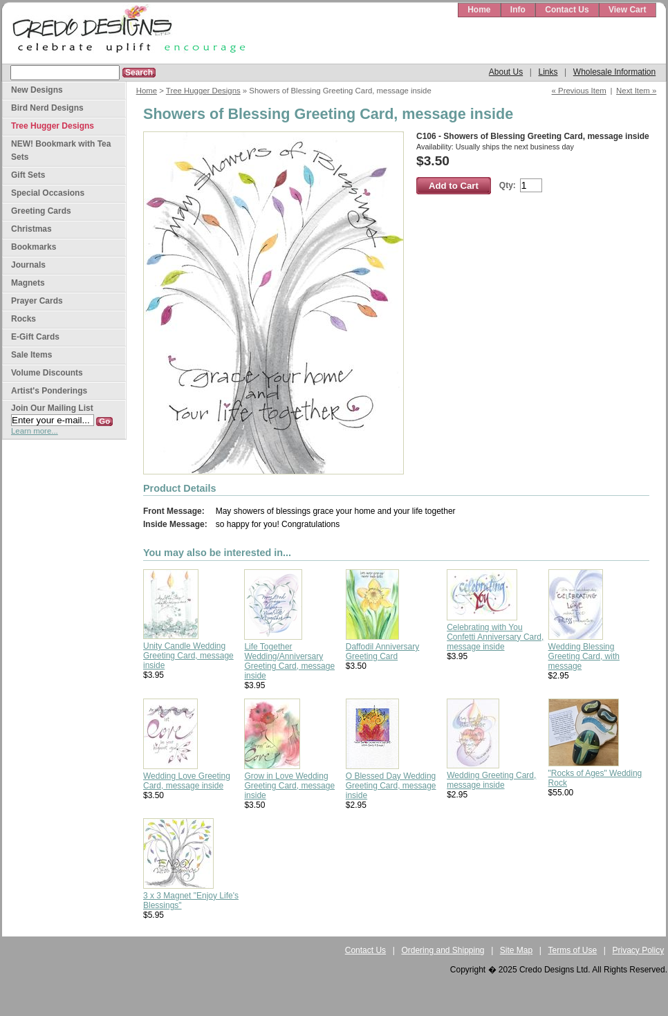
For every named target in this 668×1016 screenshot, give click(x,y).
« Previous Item (579, 90)
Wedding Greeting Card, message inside (491, 780)
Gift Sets (28, 175)
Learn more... (34, 431)
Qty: (507, 185)
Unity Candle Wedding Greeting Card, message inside (188, 655)
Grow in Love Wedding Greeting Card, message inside (289, 785)
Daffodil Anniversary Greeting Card (383, 651)
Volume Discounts (47, 373)
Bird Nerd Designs (47, 108)
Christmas (31, 229)
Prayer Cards (37, 301)
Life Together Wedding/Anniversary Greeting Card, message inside (289, 661)
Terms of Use (572, 950)
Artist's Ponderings (49, 391)
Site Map (516, 950)
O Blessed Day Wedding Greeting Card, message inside (391, 785)
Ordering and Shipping (442, 950)
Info (518, 10)
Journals (28, 265)
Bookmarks (33, 247)
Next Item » (636, 90)
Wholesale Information (614, 72)
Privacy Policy (639, 950)
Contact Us (566, 10)
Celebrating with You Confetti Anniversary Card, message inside (495, 637)
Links (547, 72)
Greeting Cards (41, 211)
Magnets (28, 283)
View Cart (627, 10)
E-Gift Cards (35, 337)
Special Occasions (47, 193)
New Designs (37, 90)
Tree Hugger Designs (203, 90)
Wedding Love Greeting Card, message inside (186, 781)
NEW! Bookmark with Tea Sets (61, 150)
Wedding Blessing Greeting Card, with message (584, 656)
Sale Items (31, 355)
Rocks (23, 319)
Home (478, 10)
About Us (506, 72)
